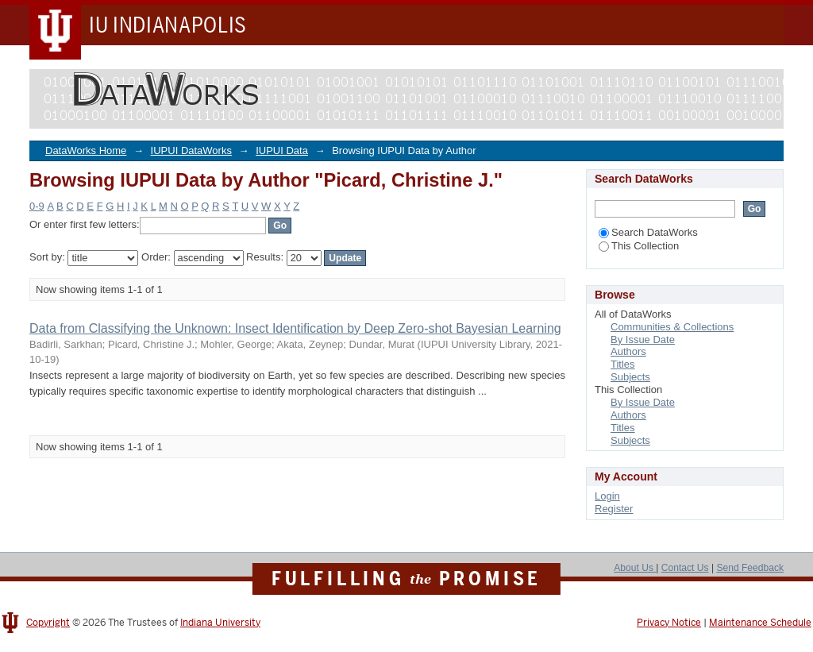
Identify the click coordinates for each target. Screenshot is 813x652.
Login (607, 496)
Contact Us (685, 567)
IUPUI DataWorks (191, 150)
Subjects (630, 377)
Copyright (48, 622)
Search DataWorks (648, 232)
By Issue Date (643, 339)
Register (614, 509)
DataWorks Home (85, 150)
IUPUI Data (282, 150)
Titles (623, 364)
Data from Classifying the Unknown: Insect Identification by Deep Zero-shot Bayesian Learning (295, 328)
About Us (635, 567)
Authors (628, 351)
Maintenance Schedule (760, 622)
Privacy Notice (669, 622)
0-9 (36, 206)
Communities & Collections (672, 327)
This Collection (639, 246)
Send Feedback (750, 567)
